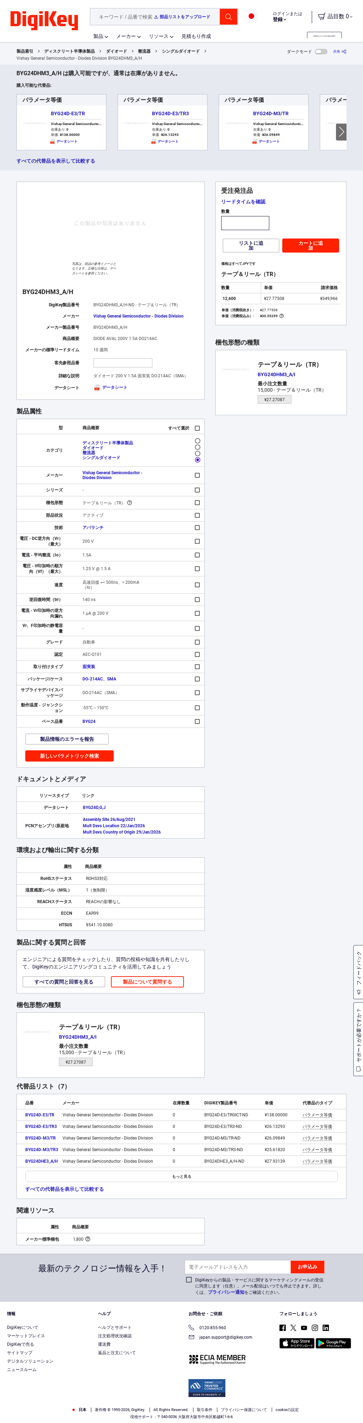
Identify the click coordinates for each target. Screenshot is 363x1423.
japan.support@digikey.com (220, 1337)
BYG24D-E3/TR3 (170, 113)
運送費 (104, 1344)
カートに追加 (310, 245)
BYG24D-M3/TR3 (41, 1149)
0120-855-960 (207, 1328)
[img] (44, 21)
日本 (78, 1410)
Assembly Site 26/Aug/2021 (109, 819)
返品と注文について (117, 1352)
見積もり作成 (196, 36)
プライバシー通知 (226, 1292)
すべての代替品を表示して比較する (55, 161)
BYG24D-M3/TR (271, 113)
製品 (98, 36)
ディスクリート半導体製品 (69, 51)
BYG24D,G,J (94, 807)
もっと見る (181, 1176)
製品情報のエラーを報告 (67, 739)
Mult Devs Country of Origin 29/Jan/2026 (122, 832)
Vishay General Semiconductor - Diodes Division (138, 316)
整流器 (144, 51)
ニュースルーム (22, 1369)
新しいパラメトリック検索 (69, 756)
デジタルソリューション (30, 1361)
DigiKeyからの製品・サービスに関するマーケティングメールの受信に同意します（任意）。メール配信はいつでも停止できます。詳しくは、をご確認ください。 (259, 1286)
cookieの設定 (287, 1410)
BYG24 (88, 721)
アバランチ (93, 527)
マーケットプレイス (26, 1335)
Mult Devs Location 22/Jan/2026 (114, 825)
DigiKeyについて (22, 1327)
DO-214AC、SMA (99, 679)
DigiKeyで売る (20, 1344)
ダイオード (116, 51)
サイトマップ (19, 1352)
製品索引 (24, 51)
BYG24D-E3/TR (68, 113)
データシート (110, 387)
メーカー (126, 36)
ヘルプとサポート (115, 1327)
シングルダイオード (181, 51)
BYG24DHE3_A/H (41, 1161)
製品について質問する (147, 982)
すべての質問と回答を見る (63, 982)
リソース (159, 36)
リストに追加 (251, 245)
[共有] (339, 51)
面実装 (88, 666)
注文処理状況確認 (115, 1335)
